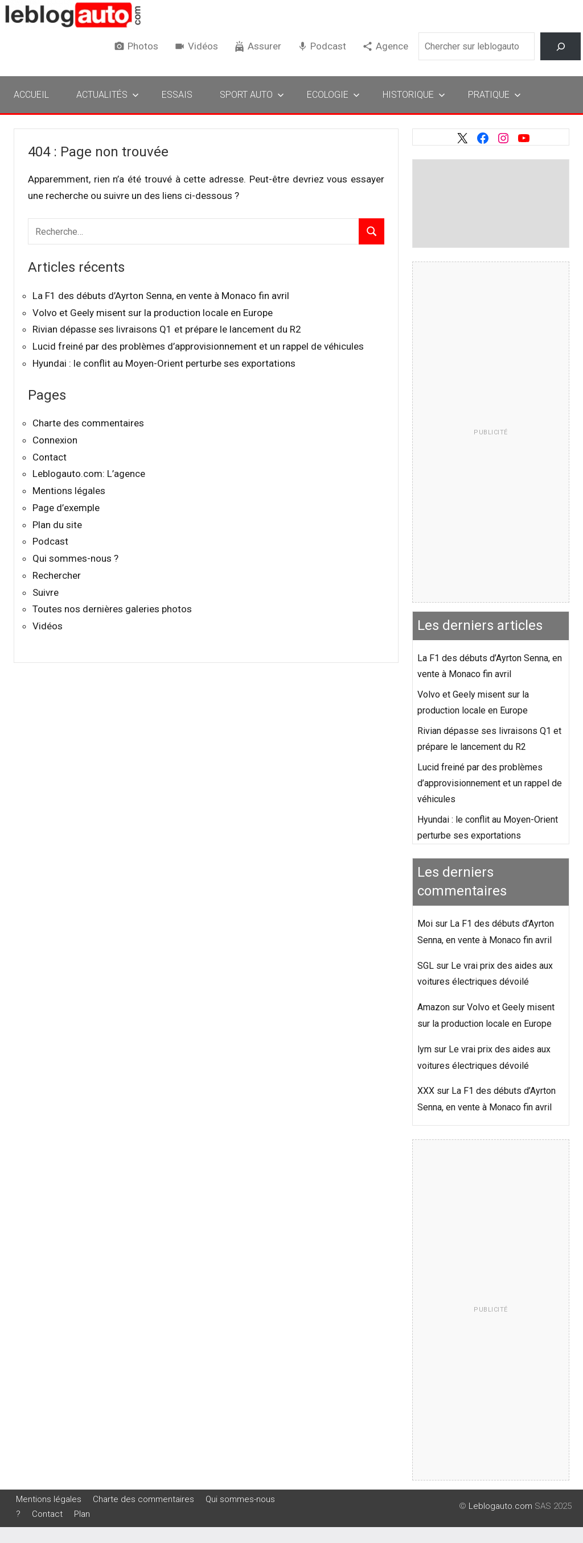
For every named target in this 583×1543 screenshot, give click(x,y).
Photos (143, 46)
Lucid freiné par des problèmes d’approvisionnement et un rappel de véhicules (198, 346)
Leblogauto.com (500, 1506)
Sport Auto (252, 94)
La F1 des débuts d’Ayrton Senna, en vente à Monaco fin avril (160, 295)
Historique (414, 94)
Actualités (107, 94)
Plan (82, 1514)
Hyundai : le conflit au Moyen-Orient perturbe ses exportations (163, 363)
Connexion (54, 440)
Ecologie (333, 94)
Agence (392, 46)
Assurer (264, 46)
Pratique (494, 94)
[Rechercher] (560, 46)
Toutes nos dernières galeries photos (112, 609)
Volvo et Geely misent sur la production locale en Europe (152, 312)
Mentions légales (68, 490)
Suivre (45, 592)
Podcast (328, 46)
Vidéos (203, 46)
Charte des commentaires (88, 423)
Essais (177, 94)
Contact (49, 457)
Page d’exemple (66, 507)
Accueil (31, 94)
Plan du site (57, 524)
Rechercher (56, 575)
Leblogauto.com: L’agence (88, 473)
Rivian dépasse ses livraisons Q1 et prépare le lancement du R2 (166, 329)
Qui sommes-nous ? (75, 558)
